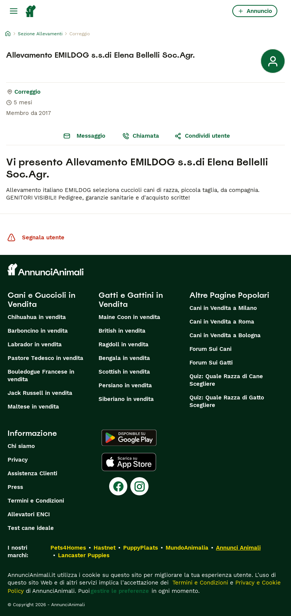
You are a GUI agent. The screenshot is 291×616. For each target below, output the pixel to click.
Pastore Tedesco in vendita (45, 358)
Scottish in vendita (124, 371)
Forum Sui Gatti (211, 362)
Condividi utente (202, 136)
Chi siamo (21, 446)
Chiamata (140, 136)
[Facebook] (118, 486)
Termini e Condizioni (36, 500)
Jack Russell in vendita (40, 393)
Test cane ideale (31, 528)
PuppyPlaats (140, 547)
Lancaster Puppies (84, 555)
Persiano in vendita (125, 385)
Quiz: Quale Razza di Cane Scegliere (226, 380)
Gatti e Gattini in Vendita (131, 300)
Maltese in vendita (33, 406)
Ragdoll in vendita (124, 344)
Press (15, 487)
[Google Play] (129, 438)
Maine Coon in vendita (129, 317)
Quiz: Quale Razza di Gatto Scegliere (226, 401)
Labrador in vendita (35, 344)
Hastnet (105, 547)
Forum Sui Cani (210, 349)
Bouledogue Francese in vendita (41, 375)
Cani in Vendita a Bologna (225, 335)
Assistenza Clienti (32, 473)
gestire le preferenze (120, 591)
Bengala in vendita (124, 358)
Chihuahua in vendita (37, 317)
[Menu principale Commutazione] (13, 11)
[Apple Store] (129, 462)
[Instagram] (139, 486)
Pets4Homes (68, 547)
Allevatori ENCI (29, 514)
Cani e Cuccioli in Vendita (41, 300)
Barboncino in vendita (38, 330)
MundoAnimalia (187, 547)
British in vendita (122, 330)
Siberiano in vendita (126, 399)
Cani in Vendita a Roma (221, 321)
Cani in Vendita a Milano (223, 308)
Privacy (18, 459)
